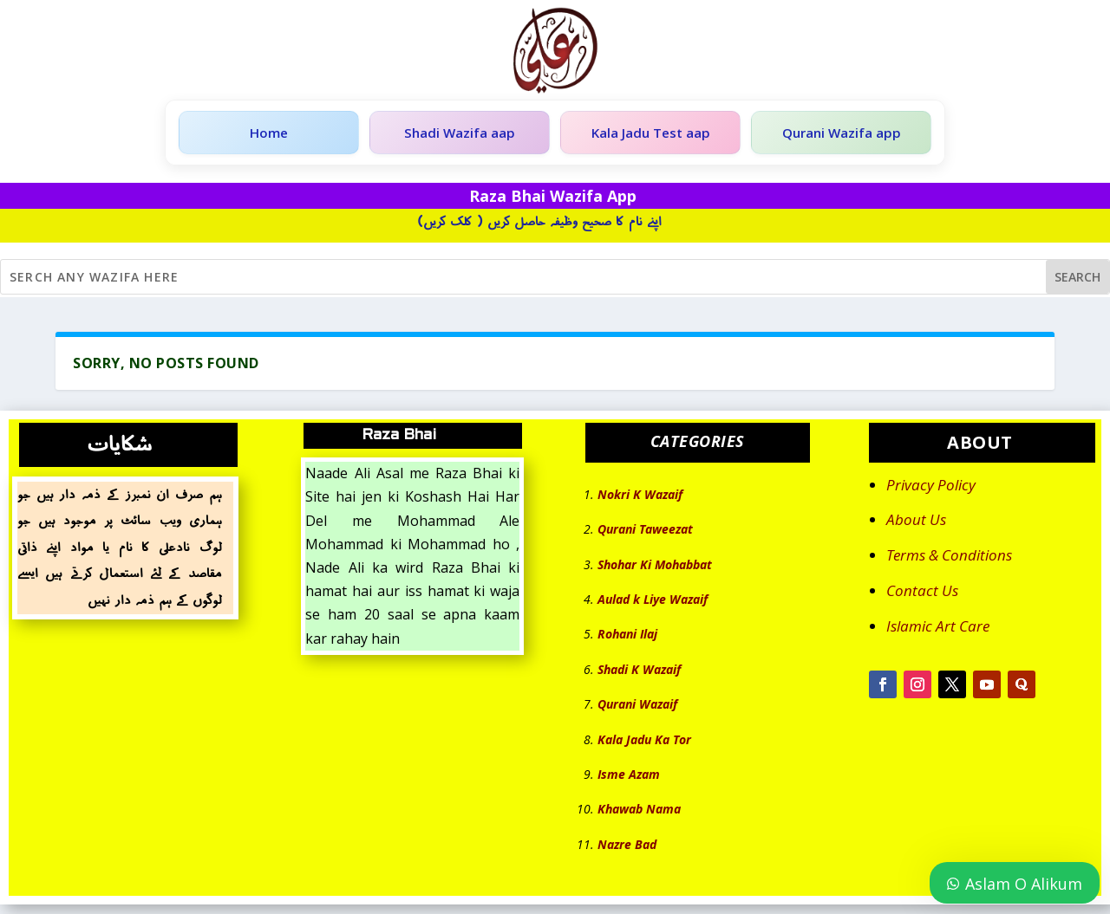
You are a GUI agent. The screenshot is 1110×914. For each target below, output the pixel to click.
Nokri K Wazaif (639, 497)
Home (269, 134)
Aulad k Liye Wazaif (652, 603)
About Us (916, 524)
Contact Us (922, 595)
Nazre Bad (626, 847)
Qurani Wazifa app (841, 134)
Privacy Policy (931, 488)
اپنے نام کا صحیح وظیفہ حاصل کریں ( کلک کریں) (539, 225)
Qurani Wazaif (637, 708)
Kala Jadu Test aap (650, 134)
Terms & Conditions (949, 559)
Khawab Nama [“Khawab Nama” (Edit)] (639, 813)
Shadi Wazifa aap (459, 134)
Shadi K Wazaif (639, 672)
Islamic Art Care (937, 629)
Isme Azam (628, 778)
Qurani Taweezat (645, 533)
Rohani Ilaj (627, 638)
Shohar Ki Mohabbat (654, 568)
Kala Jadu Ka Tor (644, 743)
